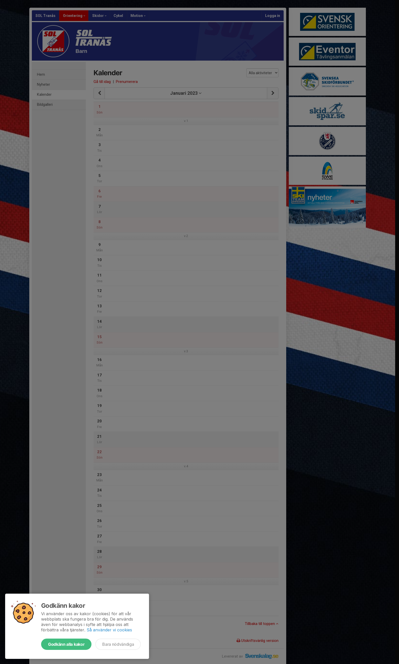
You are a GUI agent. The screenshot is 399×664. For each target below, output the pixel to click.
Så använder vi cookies (109, 629)
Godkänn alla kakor (66, 644)
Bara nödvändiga (118, 644)
